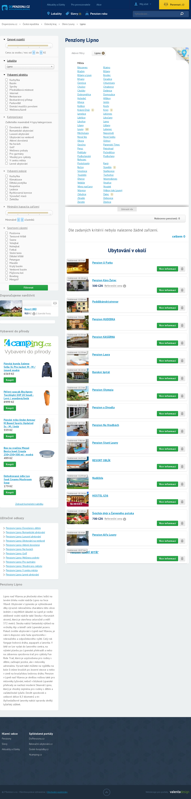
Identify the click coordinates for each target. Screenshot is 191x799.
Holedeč (81, 98)
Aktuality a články (56, 4)
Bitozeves (82, 67)
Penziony (6, 738)
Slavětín (107, 167)
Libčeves (107, 113)
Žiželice (107, 202)
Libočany (107, 117)
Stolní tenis (13, 253)
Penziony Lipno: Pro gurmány (20, 561)
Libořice (81, 121)
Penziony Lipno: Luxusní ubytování (23, 536)
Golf (9, 147)
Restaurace (13, 96)
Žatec (106, 194)
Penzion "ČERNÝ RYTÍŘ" (84, 552)
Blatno (106, 67)
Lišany (80, 125)
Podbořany (108, 156)
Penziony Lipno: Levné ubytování (22, 574)
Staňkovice (108, 171)
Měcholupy (83, 133)
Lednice (11, 189)
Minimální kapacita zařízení (23, 206)
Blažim (81, 71)
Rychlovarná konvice (18, 192)
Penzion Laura (101, 354)
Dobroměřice (84, 94)
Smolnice (82, 171)
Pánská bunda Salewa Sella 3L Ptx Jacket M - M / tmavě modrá (19, 367)
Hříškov (107, 98)
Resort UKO (30, 309)
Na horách (13, 144)
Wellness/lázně (15, 109)
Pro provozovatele (80, 4)
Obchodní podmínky (57, 792)
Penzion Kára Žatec (104, 280)
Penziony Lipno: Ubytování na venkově (25, 540)
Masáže (11, 263)
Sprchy (11, 86)
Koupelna (12, 186)
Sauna (10, 239)
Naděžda (97, 478)
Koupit (10, 380)
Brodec (107, 75)
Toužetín (81, 175)
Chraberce (108, 86)
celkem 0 (178, 236)
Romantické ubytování (19, 130)
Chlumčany (109, 83)
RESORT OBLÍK (101, 460)
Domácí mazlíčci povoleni (21, 106)
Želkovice (108, 198)
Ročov (80, 167)
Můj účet (144, 4)
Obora (80, 140)
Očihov (106, 140)
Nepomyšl (108, 133)
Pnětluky (81, 152)
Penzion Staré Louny (105, 442)
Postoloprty (83, 163)
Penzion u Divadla (103, 407)
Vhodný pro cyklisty (18, 157)
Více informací (167, 268)
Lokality (56, 13)
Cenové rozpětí (16, 39)
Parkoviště (13, 103)
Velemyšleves (110, 178)
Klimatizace (13, 179)
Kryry (105, 110)
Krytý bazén (14, 266)
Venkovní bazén (16, 269)
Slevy (76, 13)
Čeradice (107, 79)
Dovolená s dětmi (17, 127)
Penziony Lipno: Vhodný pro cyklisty (24, 566)
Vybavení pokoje (17, 171)
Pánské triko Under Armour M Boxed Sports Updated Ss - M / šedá (19, 423)
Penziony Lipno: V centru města (22, 570)
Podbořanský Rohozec (84, 158)
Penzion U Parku (102, 262)
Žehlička (12, 199)
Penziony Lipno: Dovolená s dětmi (23, 528)
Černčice (81, 83)
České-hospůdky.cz (38, 749)
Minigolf (12, 279)
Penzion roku (98, 13)
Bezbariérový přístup (18, 99)
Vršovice (81, 190)
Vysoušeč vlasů (15, 196)
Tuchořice (108, 175)
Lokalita (12, 60)
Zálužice (81, 194)
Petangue (12, 259)
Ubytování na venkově (19, 137)
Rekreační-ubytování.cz (40, 744)
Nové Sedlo (109, 137)
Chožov (81, 86)
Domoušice (109, 94)
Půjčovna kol (14, 272)
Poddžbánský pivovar (105, 301)
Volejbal (12, 243)
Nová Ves (82, 137)
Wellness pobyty (16, 150)
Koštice (81, 106)
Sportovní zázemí (17, 228)
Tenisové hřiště (15, 236)
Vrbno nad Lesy (85, 186)
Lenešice (81, 113)
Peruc (80, 148)
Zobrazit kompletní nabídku (29, 504)
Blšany (106, 71)
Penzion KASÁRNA (103, 337)
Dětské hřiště (14, 256)
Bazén (10, 83)
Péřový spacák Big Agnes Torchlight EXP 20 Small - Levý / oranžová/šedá (19, 395)
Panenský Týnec (111, 144)
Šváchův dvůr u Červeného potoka (113, 513)
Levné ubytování (16, 163)
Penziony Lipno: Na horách (19, 549)
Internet (11, 93)
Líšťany (106, 125)
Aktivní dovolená (16, 140)
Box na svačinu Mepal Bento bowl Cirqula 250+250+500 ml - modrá (18, 451)
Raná (105, 163)
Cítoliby (81, 90)
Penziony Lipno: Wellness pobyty (22, 557)
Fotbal (11, 249)
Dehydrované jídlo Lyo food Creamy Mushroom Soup (18, 479)
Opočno (81, 144)
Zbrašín (81, 198)
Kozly (106, 106)
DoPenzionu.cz (36, 738)
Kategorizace (15, 117)
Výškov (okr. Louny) (112, 190)
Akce (99, 4)
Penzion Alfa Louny (104, 534)
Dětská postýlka (16, 182)
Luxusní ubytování (17, 134)
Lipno (106, 121)
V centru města (15, 160)
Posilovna (12, 233)
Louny (80, 129)
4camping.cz (35, 754)
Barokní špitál (101, 372)
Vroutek (107, 186)
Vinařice (107, 182)
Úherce (81, 178)
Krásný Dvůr (83, 110)
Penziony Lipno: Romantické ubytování (25, 532)
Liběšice (81, 117)
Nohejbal (12, 246)
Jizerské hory (44, 313)
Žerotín (81, 202)
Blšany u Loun (84, 75)
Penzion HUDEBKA (103, 319)
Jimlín (106, 102)
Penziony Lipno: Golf (16, 553)
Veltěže (81, 182)
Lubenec (107, 129)
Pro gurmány (14, 153)
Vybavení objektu (17, 74)
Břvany (80, 79)
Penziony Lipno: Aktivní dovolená (23, 545)
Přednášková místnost (19, 89)
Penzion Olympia (102, 390)
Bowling (11, 276)
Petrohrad (108, 148)
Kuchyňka (12, 80)
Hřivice (80, 102)
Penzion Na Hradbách (105, 425)
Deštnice (107, 90)
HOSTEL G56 (100, 495)
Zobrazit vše (127, 209)
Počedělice (109, 152)
